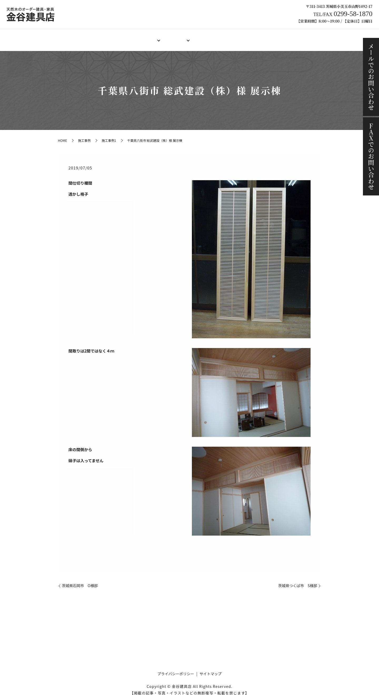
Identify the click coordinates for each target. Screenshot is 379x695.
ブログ (290, 37)
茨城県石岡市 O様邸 (80, 580)
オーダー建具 (141, 37)
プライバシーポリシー (175, 668)
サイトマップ (211, 668)
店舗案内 (111, 37)
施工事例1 (109, 135)
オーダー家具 (174, 37)
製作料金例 (206, 37)
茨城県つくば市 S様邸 (297, 580)
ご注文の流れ (237, 37)
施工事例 (266, 37)
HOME (88, 37)
